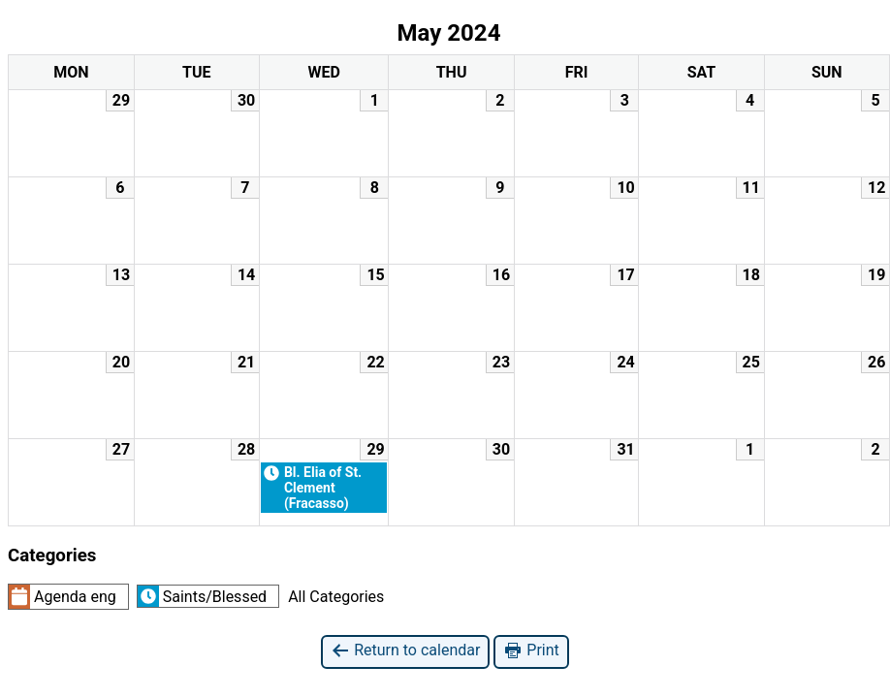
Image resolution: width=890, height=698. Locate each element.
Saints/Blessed (202, 596)
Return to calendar (405, 651)
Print (530, 651)
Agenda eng (62, 596)
